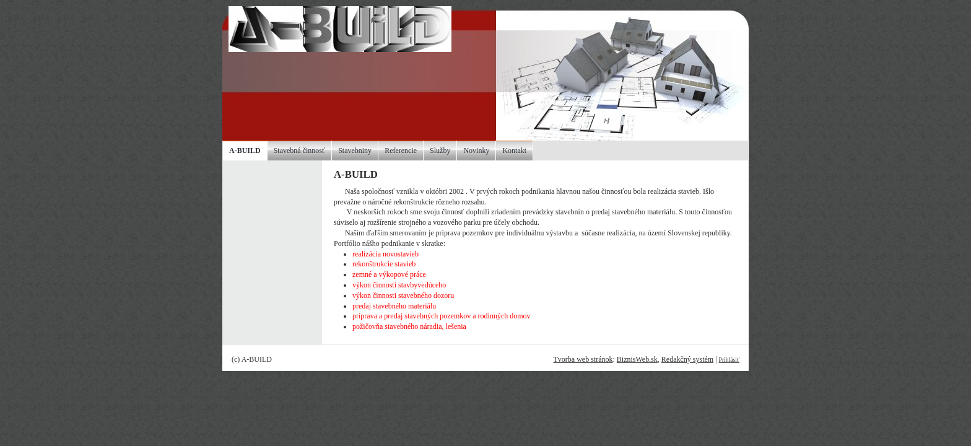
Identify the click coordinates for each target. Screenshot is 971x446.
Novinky (476, 150)
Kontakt (514, 150)
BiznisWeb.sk (637, 359)
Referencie (401, 150)
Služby (440, 150)
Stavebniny (355, 150)
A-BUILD (245, 150)
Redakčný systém (687, 359)
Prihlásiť (729, 359)
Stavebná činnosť (299, 150)
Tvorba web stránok (582, 359)
